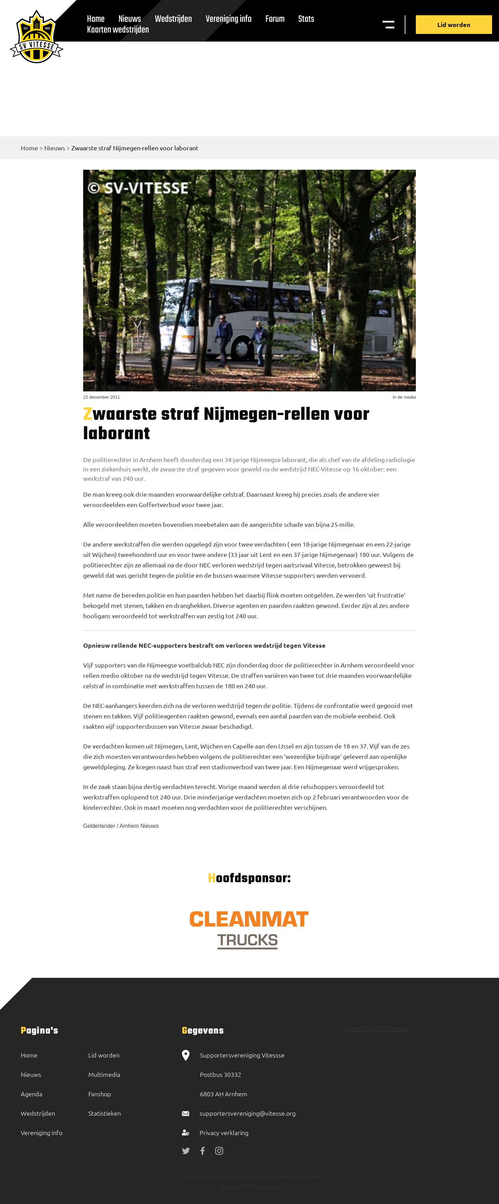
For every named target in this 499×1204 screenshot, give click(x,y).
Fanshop (99, 1094)
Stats (306, 19)
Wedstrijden (173, 19)
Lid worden (454, 24)
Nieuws (54, 147)
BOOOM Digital (260, 1186)
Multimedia (104, 1074)
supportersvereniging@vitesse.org (248, 1113)
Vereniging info (229, 19)
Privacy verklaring (224, 1132)
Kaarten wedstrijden (118, 30)
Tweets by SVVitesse (375, 1028)
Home (29, 147)
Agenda (31, 1094)
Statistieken (104, 1113)
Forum (274, 19)
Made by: (230, 1186)
